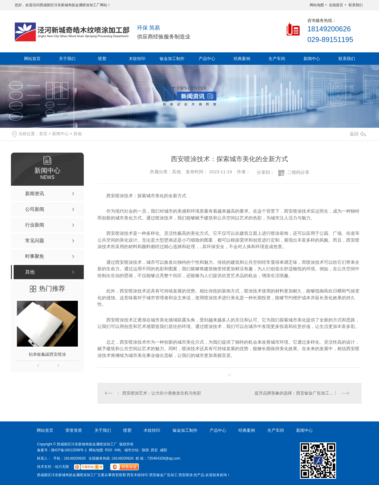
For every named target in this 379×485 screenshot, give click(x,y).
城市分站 (131, 450)
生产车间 (277, 58)
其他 (77, 133)
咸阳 (163, 450)
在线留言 (336, 5)
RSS (108, 450)
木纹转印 (137, 58)
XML (118, 450)
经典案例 (242, 58)
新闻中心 (311, 58)
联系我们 (356, 5)
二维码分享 (298, 172)
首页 (43, 133)
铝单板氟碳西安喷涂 (47, 354)
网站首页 (32, 58)
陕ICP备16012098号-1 (69, 450)
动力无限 (62, 467)
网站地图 (317, 5)
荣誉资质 (73, 430)
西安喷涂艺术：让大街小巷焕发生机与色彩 (162, 393)
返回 (358, 134)
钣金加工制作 (172, 58)
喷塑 (102, 58)
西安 (154, 450)
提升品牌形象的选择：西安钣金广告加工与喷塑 (298, 393)
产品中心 (207, 58)
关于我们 (67, 58)
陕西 (145, 450)
